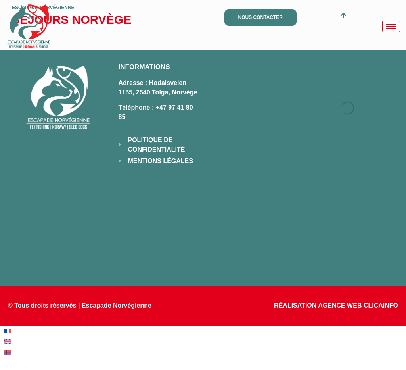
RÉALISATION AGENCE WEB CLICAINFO (336, 305)
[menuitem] (7, 331)
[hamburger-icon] (391, 26)
